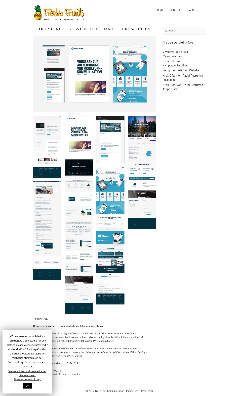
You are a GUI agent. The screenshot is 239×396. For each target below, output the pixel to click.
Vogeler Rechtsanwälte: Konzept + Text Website (59, 374)
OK (27, 385)
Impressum (132, 390)
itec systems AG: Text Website (181, 70)
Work (197, 10)
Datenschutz (146, 390)
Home (159, 9)
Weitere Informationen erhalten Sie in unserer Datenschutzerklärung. (27, 375)
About (176, 9)
